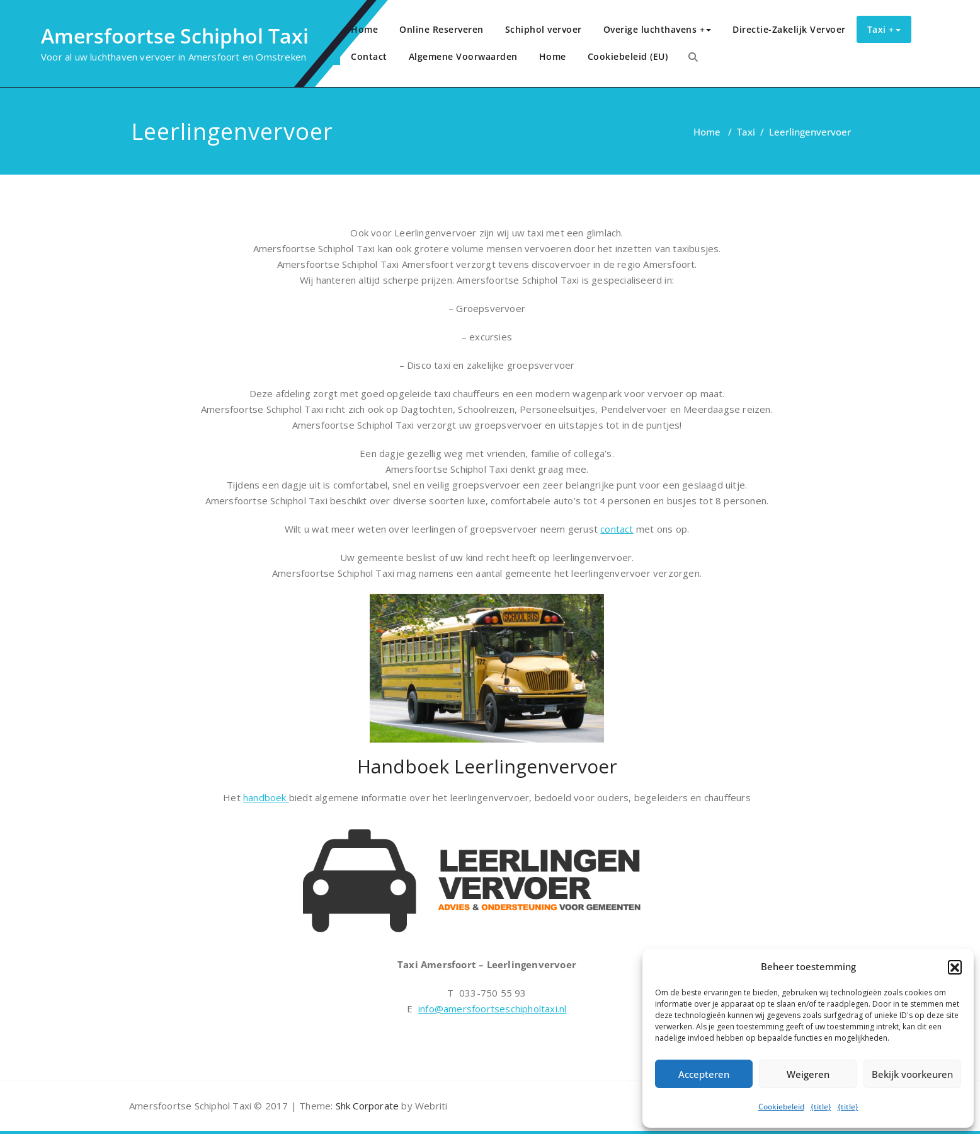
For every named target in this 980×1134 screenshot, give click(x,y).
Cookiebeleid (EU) (628, 56)
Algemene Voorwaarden (463, 56)
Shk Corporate (366, 1105)
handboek (266, 797)
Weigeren (808, 1074)
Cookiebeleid (781, 1106)
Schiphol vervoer (543, 29)
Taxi (746, 131)
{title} (821, 1106)
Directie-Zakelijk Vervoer (789, 29)
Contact (369, 56)
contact (616, 529)
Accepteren (703, 1074)
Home (364, 29)
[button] (955, 967)
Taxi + (884, 29)
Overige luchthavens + (657, 29)
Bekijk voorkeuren (912, 1074)
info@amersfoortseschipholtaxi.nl (492, 1008)
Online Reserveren (441, 29)
